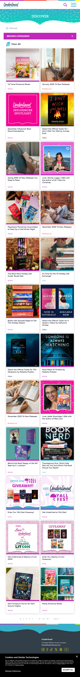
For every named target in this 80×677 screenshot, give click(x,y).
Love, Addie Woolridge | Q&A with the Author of (57, 417)
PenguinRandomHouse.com (51, 645)
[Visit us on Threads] (61, 649)
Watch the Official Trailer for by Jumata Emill (55, 131)
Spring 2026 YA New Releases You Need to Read (23, 179)
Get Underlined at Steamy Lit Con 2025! (22, 558)
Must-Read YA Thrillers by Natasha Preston (53, 370)
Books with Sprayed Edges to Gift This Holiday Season (22, 321)
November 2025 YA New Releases (22, 416)
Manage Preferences (13, 671)
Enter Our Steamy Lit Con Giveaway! (53, 558)
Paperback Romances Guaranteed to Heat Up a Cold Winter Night (23, 228)
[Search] (65, 4)
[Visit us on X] (56, 649)
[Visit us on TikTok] (51, 649)
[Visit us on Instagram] (43, 649)
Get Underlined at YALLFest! (54, 512)
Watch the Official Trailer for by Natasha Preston (22, 370)
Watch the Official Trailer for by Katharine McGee (55, 322)
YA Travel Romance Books (19, 84)
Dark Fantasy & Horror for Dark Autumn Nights (21, 605)
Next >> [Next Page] (57, 619)
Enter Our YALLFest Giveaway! (21, 512)
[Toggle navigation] (73, 5)
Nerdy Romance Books (52, 604)
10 (39, 619)
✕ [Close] (77, 656)
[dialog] (40, 665)
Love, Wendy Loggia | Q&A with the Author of (56, 180)
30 (48, 619)
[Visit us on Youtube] (66, 649)
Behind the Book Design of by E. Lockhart (23, 464)
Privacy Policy (61, 663)
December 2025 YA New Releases (56, 227)
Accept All (68, 670)
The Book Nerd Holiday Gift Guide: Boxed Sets (20, 275)
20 (43, 619)
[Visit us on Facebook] (47, 649)
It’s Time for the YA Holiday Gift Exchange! (55, 275)
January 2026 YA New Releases (56, 84)
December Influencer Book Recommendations (19, 130)
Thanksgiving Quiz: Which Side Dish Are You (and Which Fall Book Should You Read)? (57, 465)
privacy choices (19, 665)
